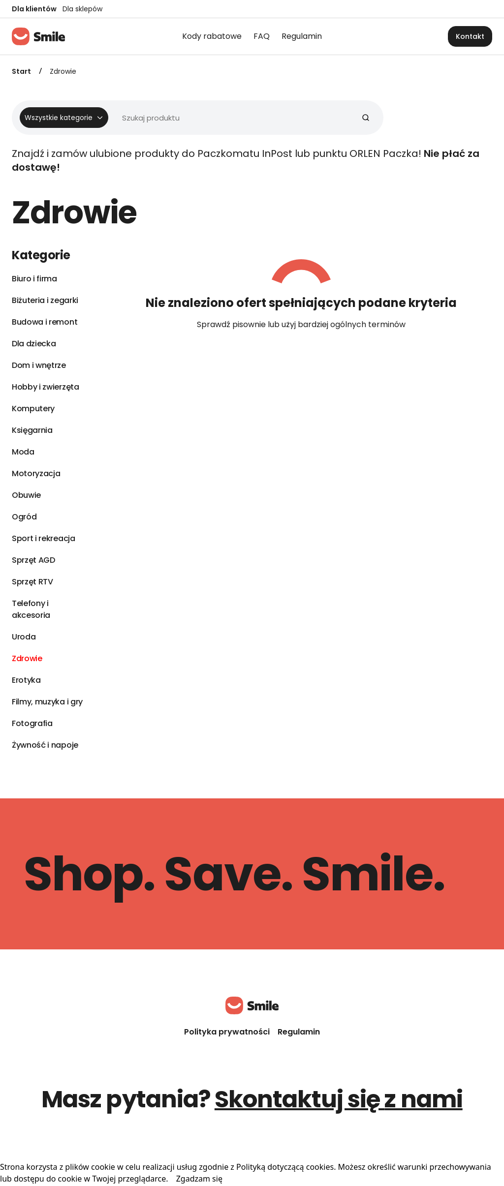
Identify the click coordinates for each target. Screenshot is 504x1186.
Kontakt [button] (470, 36)
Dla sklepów (82, 9)
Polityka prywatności (227, 1031)
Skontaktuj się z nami (339, 1099)
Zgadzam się (199, 1178)
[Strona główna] (38, 36)
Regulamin (299, 1031)
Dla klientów (34, 9)
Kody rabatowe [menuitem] (212, 36)
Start (21, 71)
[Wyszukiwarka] (194, 117)
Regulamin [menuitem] (302, 36)
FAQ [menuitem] (261, 36)
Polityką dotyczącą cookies (285, 1166)
